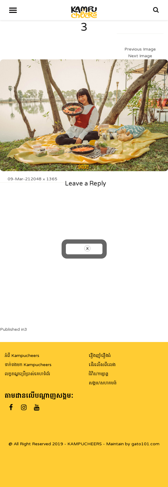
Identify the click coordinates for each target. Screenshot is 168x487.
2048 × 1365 (43, 179)
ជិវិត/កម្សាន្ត (98, 373)
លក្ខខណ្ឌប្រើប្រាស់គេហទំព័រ (27, 373)
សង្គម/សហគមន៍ (102, 383)
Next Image (140, 55)
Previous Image (140, 49)
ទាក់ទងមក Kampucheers (28, 364)
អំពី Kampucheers (22, 355)
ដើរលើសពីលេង (102, 364)
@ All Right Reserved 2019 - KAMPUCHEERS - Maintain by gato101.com (84, 443)
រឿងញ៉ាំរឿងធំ (100, 355)
